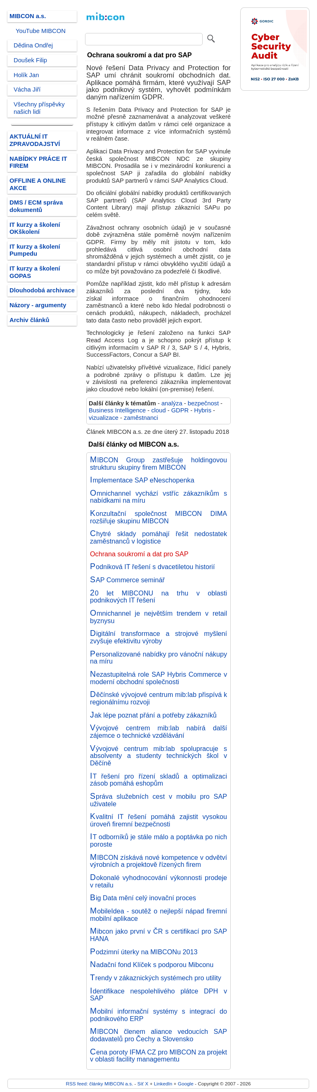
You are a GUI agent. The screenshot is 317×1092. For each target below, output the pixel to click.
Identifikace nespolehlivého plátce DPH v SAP (158, 994)
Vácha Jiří (27, 89)
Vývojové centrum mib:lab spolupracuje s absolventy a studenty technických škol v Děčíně (158, 756)
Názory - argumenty (37, 305)
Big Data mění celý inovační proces (143, 897)
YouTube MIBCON (41, 31)
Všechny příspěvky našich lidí (39, 108)
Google (186, 1083)
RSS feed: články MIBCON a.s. (99, 1083)
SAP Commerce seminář (127, 580)
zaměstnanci (141, 417)
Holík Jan (26, 75)
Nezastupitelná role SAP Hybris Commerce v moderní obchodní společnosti (158, 678)
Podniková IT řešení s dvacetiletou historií (152, 566)
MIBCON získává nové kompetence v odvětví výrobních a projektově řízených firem (158, 861)
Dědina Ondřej (33, 45)
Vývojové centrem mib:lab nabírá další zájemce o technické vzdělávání (158, 731)
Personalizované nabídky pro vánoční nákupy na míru (158, 657)
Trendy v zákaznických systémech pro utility (155, 977)
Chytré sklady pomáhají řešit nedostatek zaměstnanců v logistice (158, 537)
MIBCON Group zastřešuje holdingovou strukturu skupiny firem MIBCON (158, 463)
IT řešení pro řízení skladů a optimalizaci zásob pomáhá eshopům (158, 779)
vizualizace (103, 417)
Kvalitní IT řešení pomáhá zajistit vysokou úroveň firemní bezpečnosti (158, 820)
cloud (158, 410)
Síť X (143, 1083)
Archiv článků (29, 320)
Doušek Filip (30, 60)
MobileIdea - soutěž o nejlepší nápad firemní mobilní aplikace (158, 914)
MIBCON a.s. (27, 16)
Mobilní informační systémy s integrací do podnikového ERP (158, 1014)
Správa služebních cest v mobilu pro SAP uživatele (158, 800)
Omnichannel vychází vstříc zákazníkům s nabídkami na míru (158, 497)
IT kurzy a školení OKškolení (34, 228)
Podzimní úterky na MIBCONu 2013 (143, 952)
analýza (171, 403)
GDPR (180, 410)
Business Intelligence (117, 410)
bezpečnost (203, 403)
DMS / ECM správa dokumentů (36, 206)
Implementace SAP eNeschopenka (142, 480)
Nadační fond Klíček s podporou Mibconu (151, 964)
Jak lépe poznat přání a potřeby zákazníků (153, 715)
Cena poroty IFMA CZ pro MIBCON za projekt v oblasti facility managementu (158, 1055)
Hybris (202, 410)
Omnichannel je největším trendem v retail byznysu (158, 617)
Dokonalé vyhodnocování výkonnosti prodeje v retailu (158, 881)
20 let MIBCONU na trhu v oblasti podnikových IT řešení (158, 596)
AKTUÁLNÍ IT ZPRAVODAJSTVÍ (34, 140)
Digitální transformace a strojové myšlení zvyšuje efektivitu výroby (158, 637)
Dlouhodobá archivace (42, 290)
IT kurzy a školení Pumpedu (34, 250)
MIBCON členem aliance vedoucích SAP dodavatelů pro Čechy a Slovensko (158, 1035)
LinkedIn (163, 1083)
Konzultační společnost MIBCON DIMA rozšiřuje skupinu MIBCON (158, 517)
